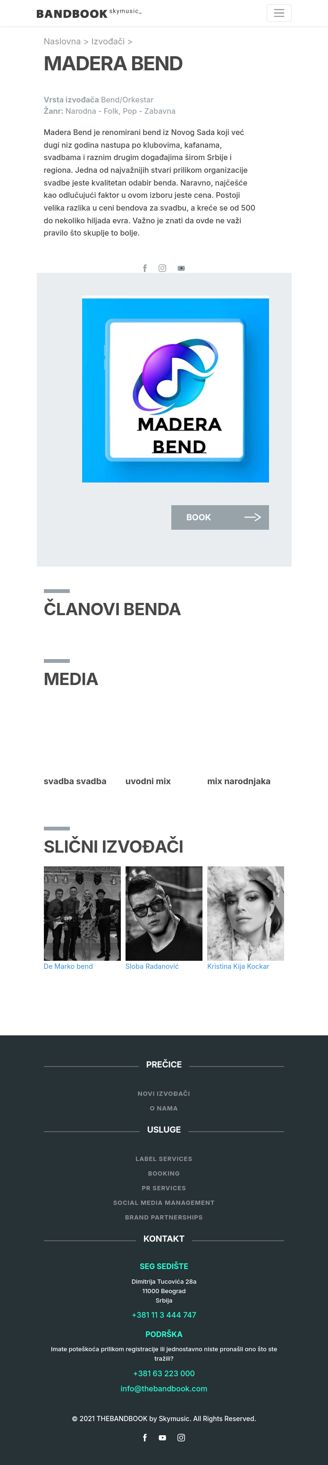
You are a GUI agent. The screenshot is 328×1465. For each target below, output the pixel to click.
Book (198, 517)
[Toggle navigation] (279, 13)
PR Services (164, 1188)
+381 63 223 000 (164, 1373)
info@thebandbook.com (164, 1388)
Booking (164, 1173)
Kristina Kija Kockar (238, 966)
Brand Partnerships (164, 1217)
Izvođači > (112, 41)
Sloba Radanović (152, 966)
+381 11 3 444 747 (164, 1315)
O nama (164, 1108)
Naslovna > (68, 41)
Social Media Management (164, 1202)
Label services (164, 1158)
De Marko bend (68, 966)
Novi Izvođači (164, 1093)
